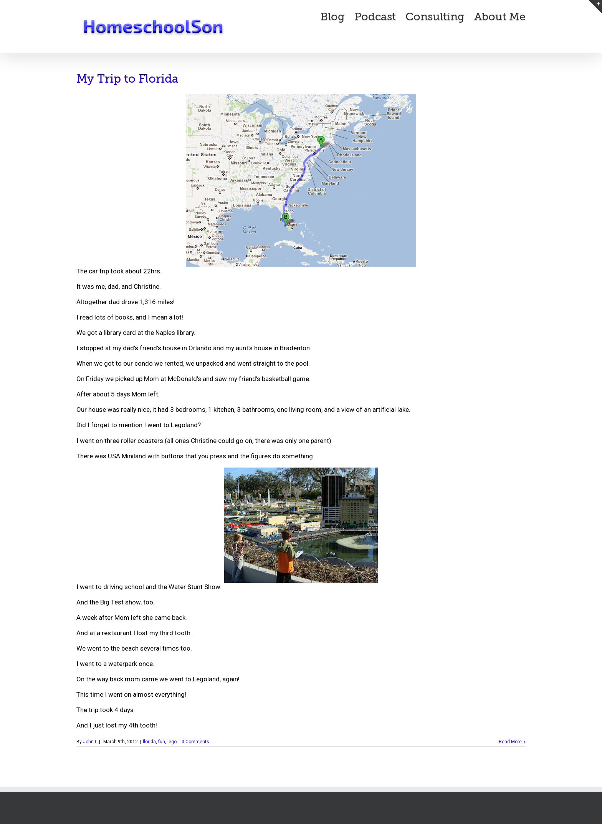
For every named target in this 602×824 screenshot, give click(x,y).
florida (149, 741)
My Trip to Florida (127, 78)
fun (161, 741)
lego (172, 741)
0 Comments (195, 741)
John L (90, 741)
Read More (510, 741)
